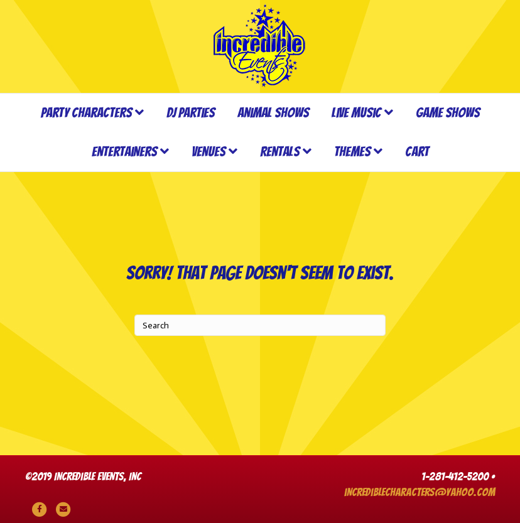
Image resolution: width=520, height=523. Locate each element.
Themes (352, 151)
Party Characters (86, 112)
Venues (208, 151)
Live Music (356, 112)
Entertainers (124, 151)
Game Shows (448, 112)
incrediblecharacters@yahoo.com (419, 492)
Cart (417, 151)
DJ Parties (190, 112)
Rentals (280, 151)
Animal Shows (273, 112)
